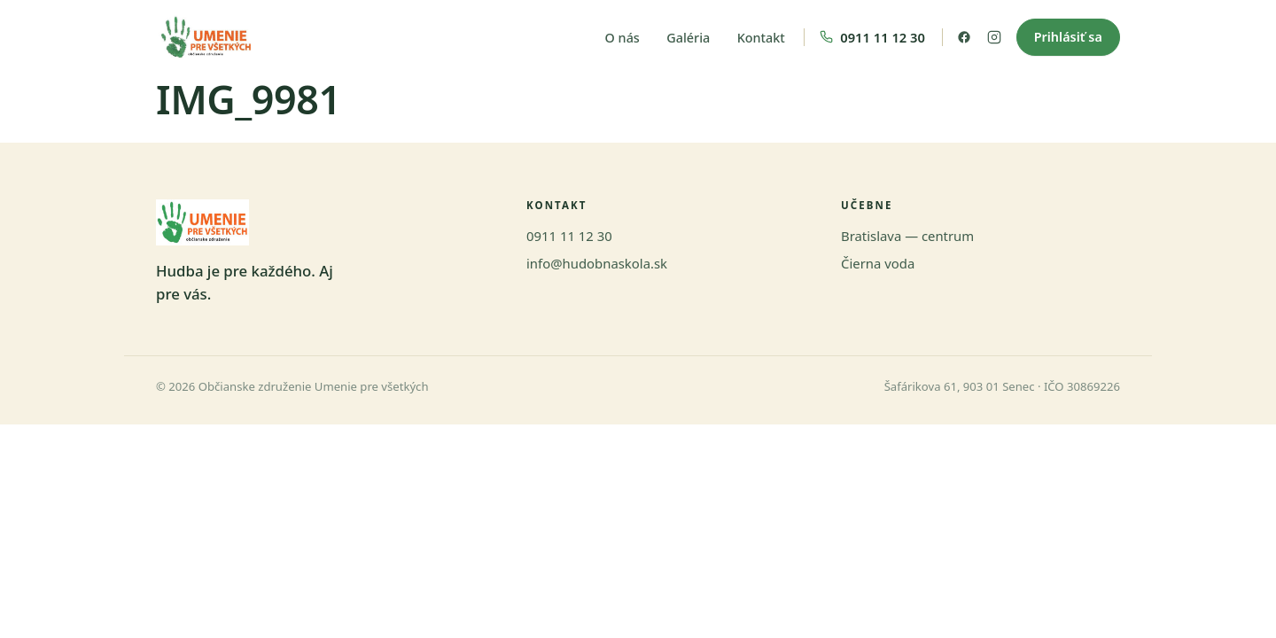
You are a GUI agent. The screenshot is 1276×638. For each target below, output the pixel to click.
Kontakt (761, 37)
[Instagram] (994, 37)
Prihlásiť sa (1068, 36)
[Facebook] (964, 37)
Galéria (688, 37)
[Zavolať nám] (873, 37)
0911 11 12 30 (569, 236)
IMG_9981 (248, 99)
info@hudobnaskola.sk (596, 263)
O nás (622, 37)
